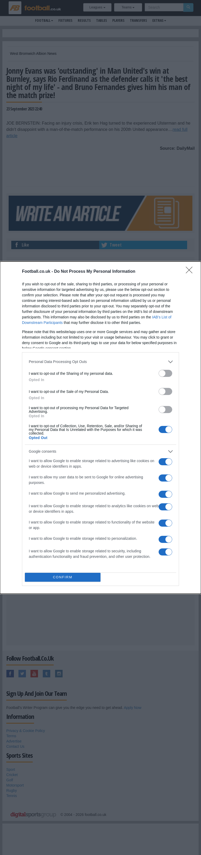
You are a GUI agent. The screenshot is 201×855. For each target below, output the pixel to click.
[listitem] (100, 361)
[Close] (191, 271)
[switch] (165, 373)
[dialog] (100, 427)
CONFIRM (62, 577)
